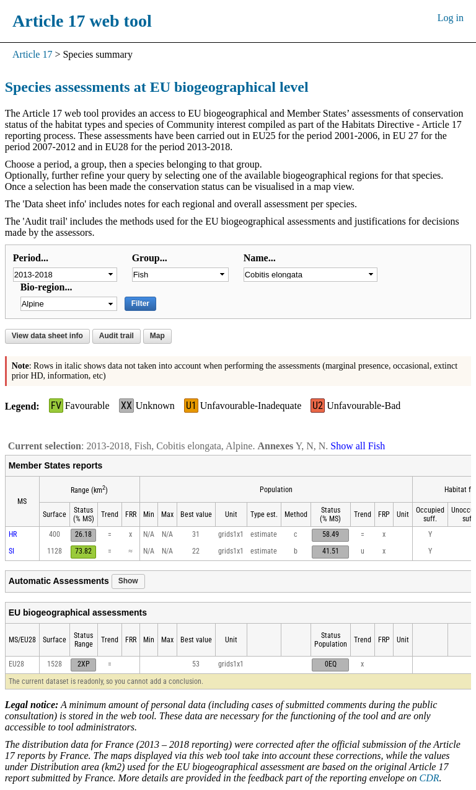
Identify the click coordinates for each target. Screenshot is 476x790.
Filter (140, 303)
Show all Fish (357, 446)
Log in (451, 17)
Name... (260, 258)
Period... (30, 258)
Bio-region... (46, 287)
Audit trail (116, 335)
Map (157, 335)
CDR (429, 778)
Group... (149, 258)
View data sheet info (47, 335)
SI (11, 551)
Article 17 (32, 54)
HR (13, 534)
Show (128, 581)
